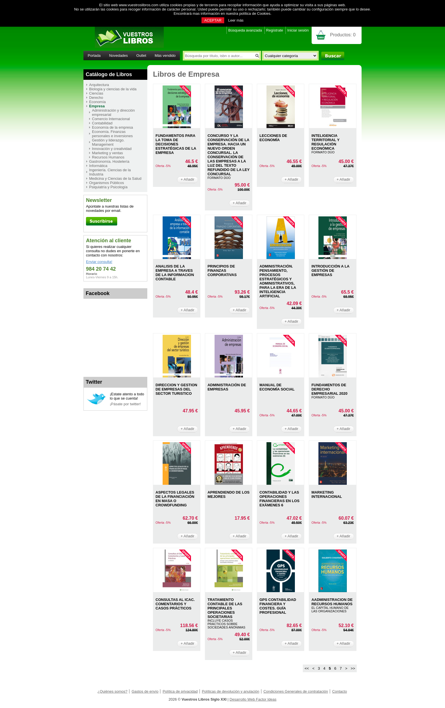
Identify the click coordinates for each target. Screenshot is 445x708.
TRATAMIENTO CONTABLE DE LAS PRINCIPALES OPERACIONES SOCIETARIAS (224, 608)
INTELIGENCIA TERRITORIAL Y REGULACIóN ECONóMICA (325, 142)
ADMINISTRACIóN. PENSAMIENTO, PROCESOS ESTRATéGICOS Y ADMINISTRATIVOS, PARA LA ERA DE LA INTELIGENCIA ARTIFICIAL (277, 281)
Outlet (141, 55)
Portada (94, 55)
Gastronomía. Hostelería (109, 161)
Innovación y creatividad (111, 149)
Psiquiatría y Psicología (108, 187)
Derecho (96, 97)
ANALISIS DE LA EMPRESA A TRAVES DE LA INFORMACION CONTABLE (175, 272)
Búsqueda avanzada (245, 30)
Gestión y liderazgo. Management (108, 142)
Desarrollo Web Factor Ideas (253, 699)
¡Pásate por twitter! (125, 404)
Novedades (118, 55)
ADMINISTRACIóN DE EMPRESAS (226, 387)
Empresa (97, 106)
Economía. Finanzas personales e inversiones (112, 134)
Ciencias (96, 93)
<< (307, 668)
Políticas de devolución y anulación (230, 691)
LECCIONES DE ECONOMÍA (273, 137)
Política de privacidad (180, 691)
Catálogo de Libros (109, 74)
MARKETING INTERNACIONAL (326, 494)
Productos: (343, 34)
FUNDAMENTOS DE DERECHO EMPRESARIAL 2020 (329, 389)
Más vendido (165, 55)
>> (353, 668)
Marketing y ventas (107, 153)
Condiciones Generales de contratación (295, 691)
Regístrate (274, 30)
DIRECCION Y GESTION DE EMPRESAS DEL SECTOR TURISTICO (176, 389)
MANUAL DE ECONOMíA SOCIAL (277, 387)
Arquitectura (99, 85)
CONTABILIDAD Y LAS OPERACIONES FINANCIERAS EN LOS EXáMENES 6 (279, 498)
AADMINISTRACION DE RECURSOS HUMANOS (331, 602)
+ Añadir (187, 179)
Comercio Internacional (111, 119)
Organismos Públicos (106, 183)
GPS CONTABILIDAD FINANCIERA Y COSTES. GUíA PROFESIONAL (277, 606)
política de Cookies (254, 13)
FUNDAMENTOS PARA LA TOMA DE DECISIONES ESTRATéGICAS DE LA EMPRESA (176, 144)
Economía (97, 102)
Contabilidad (102, 123)
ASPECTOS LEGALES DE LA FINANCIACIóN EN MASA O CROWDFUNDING (175, 498)
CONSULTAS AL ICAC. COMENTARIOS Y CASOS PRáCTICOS (175, 604)
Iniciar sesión (298, 30)
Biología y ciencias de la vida (113, 89)
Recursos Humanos (108, 157)
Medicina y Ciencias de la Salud (115, 178)
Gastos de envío (145, 691)
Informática (98, 166)
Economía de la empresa (112, 127)
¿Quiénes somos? (113, 691)
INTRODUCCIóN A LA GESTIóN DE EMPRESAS (330, 270)
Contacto (339, 691)
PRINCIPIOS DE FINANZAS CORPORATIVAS (222, 270)
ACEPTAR (212, 20)
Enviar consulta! (99, 262)
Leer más (236, 20)
